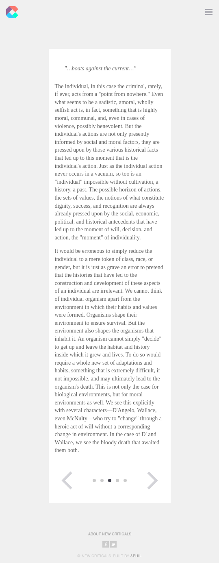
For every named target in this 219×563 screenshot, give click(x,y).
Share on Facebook (105, 544)
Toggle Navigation (209, 10)
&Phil (135, 556)
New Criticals (10, 10)
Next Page (152, 480)
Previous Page (67, 480)
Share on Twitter (113, 544)
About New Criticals (109, 534)
